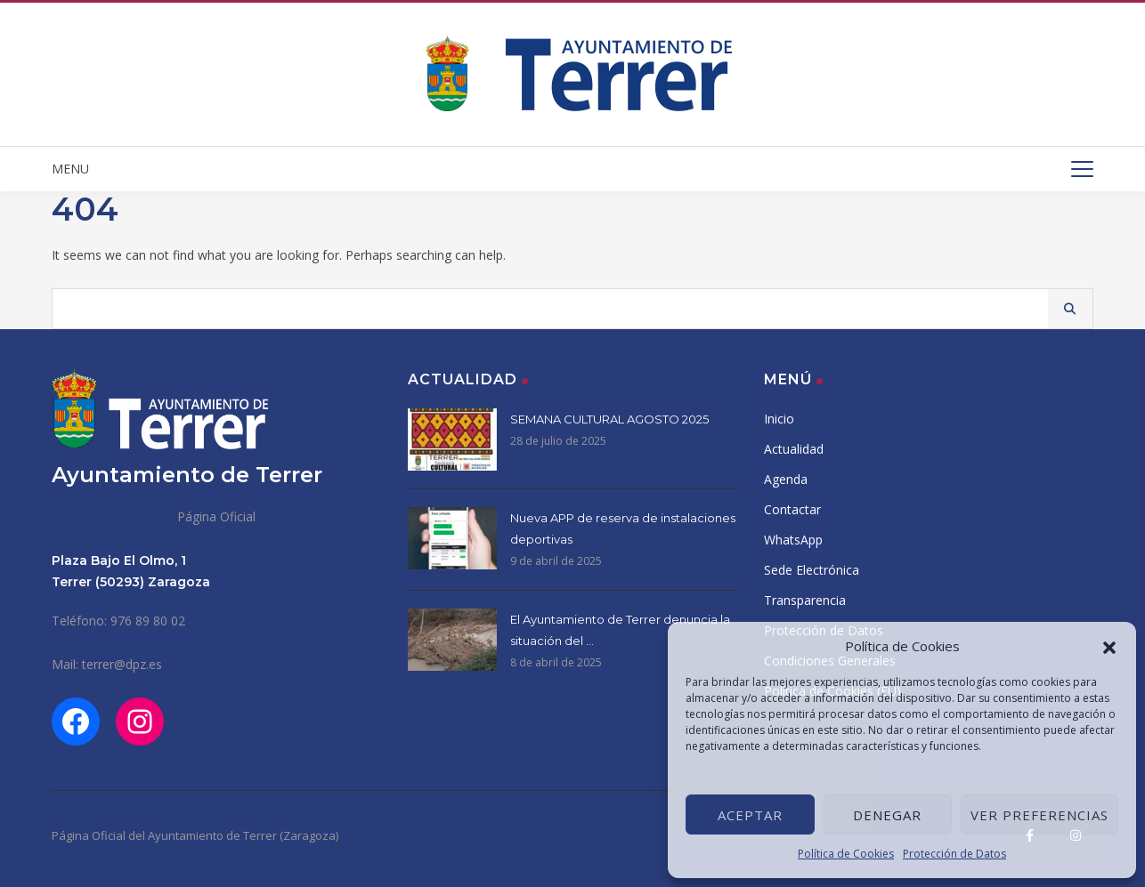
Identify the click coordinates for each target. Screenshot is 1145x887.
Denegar (887, 815)
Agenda (786, 479)
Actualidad (794, 448)
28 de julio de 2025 (558, 440)
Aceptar (750, 815)
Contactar (792, 509)
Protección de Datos (954, 853)
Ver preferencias (1039, 815)
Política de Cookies (846, 853)
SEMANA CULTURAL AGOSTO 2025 (609, 419)
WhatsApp (793, 539)
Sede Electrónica (811, 569)
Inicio (779, 418)
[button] (1109, 646)
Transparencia (805, 600)
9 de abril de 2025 (556, 560)
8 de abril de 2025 (556, 662)
